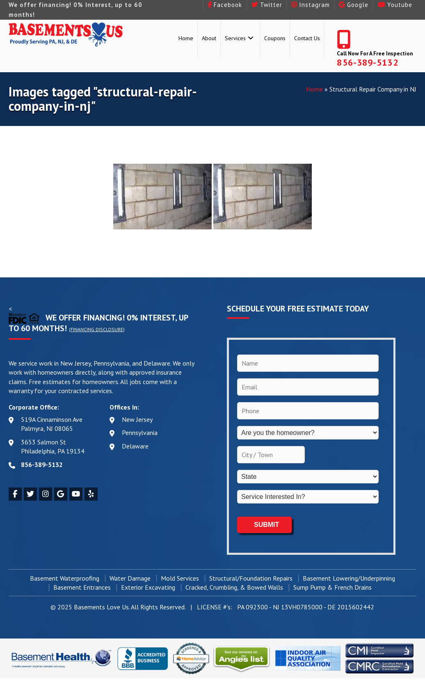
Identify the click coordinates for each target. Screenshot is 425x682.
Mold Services (180, 577)
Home (185, 38)
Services (235, 38)
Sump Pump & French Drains (332, 586)
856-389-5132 (367, 62)
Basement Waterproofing (64, 577)
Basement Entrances (82, 586)
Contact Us (307, 38)
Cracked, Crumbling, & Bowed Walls (234, 586)
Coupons (275, 38)
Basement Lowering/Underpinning (349, 577)
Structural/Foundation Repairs (250, 577)
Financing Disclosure (97, 329)
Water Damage (130, 577)
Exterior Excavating (148, 586)
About (209, 38)
